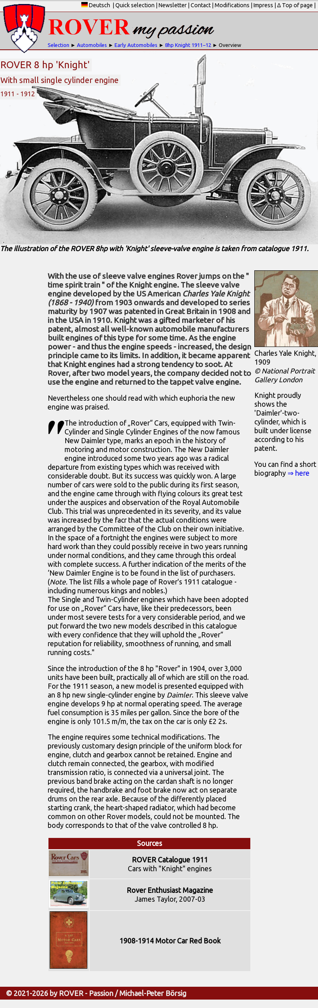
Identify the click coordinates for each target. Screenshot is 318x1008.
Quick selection (135, 5)
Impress (263, 5)
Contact (201, 5)
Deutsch (95, 5)
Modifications (232, 5)
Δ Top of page (295, 5)
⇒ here (299, 473)
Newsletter (173, 5)
